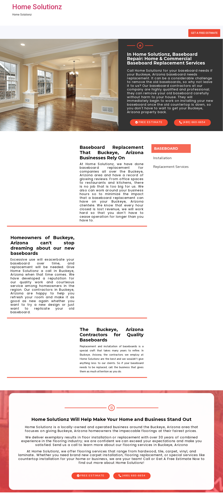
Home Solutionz (37, 7)
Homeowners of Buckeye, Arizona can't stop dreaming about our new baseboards (42, 245)
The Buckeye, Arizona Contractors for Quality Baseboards (112, 335)
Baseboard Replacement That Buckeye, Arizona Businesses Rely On (112, 152)
